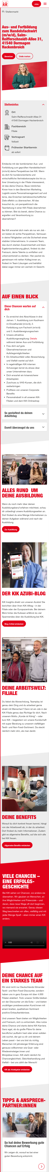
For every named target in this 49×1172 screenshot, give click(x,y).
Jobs (36, 4)
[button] (45, 4)
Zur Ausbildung (10, 529)
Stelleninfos (11, 104)
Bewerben (8, 56)
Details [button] (33, 338)
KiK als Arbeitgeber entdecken (17, 1069)
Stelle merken (24, 56)
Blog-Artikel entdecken (13, 624)
